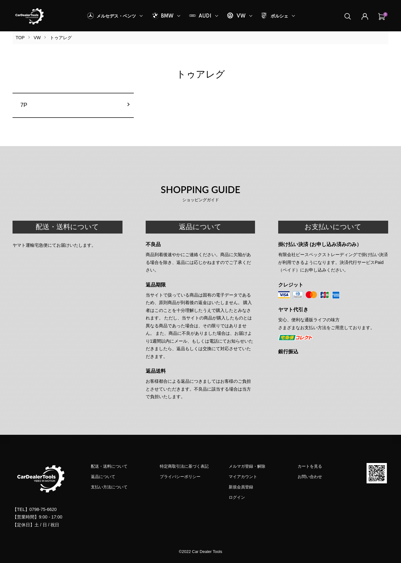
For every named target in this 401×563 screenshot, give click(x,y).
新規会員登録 (241, 487)
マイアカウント (243, 476)
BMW (167, 16)
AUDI (205, 16)
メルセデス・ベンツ (116, 16)
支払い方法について (109, 487)
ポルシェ (279, 16)
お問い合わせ (310, 476)
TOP (20, 37)
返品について (103, 476)
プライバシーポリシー (180, 476)
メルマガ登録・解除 (247, 466)
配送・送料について (109, 466)
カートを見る (310, 466)
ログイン (237, 497)
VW (241, 16)
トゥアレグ (61, 37)
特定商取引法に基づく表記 (184, 466)
